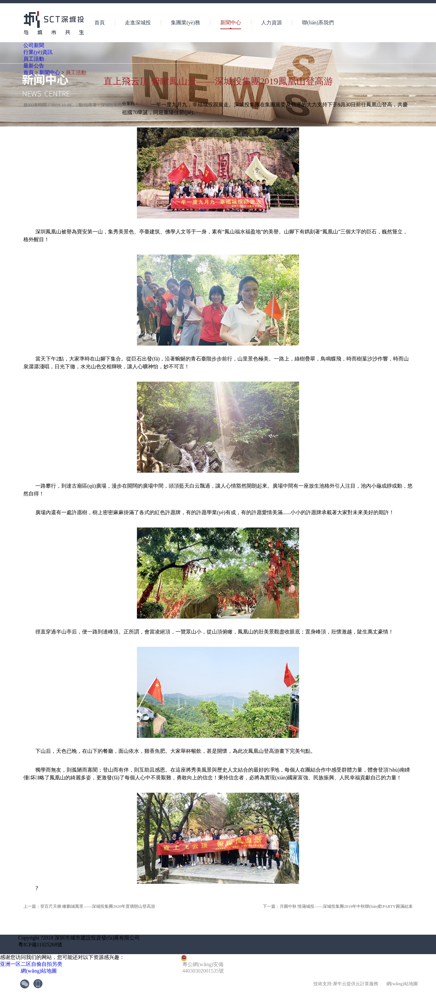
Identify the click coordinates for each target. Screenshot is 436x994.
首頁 (99, 22)
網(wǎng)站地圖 (37, 971)
